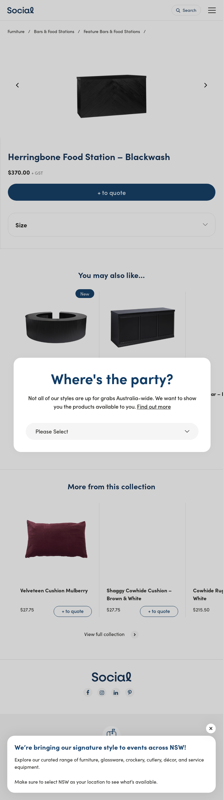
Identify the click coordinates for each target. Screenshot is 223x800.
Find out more (154, 406)
